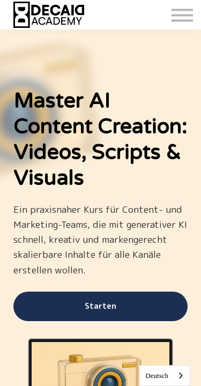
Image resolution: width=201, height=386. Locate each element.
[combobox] (164, 375)
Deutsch (156, 376)
